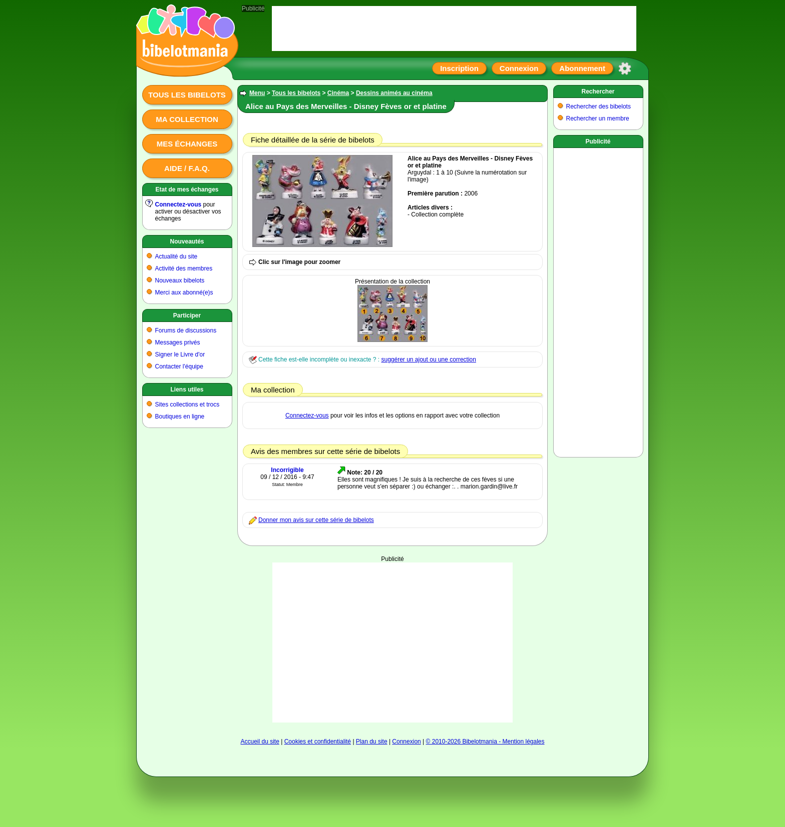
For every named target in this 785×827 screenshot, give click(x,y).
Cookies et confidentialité (317, 741)
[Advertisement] (392, 642)
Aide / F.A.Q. (187, 168)
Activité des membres (184, 268)
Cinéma (338, 93)
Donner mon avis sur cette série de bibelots (316, 520)
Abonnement (582, 68)
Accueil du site (259, 741)
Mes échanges (187, 144)
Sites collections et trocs (187, 404)
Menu (257, 93)
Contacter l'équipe (179, 366)
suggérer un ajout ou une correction (428, 359)
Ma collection (187, 119)
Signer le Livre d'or (180, 354)
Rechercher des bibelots (598, 106)
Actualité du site (176, 256)
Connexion (519, 68)
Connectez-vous (178, 204)
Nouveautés (187, 241)
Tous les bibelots (187, 94)
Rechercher (597, 91)
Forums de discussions (186, 330)
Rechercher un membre (597, 118)
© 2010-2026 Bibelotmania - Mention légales (485, 741)
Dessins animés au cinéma (394, 93)
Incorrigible (287, 470)
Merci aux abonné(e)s (184, 292)
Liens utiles (186, 389)
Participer (187, 315)
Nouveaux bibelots (180, 280)
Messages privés (177, 342)
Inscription (459, 68)
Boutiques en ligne (180, 416)
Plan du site (371, 741)
